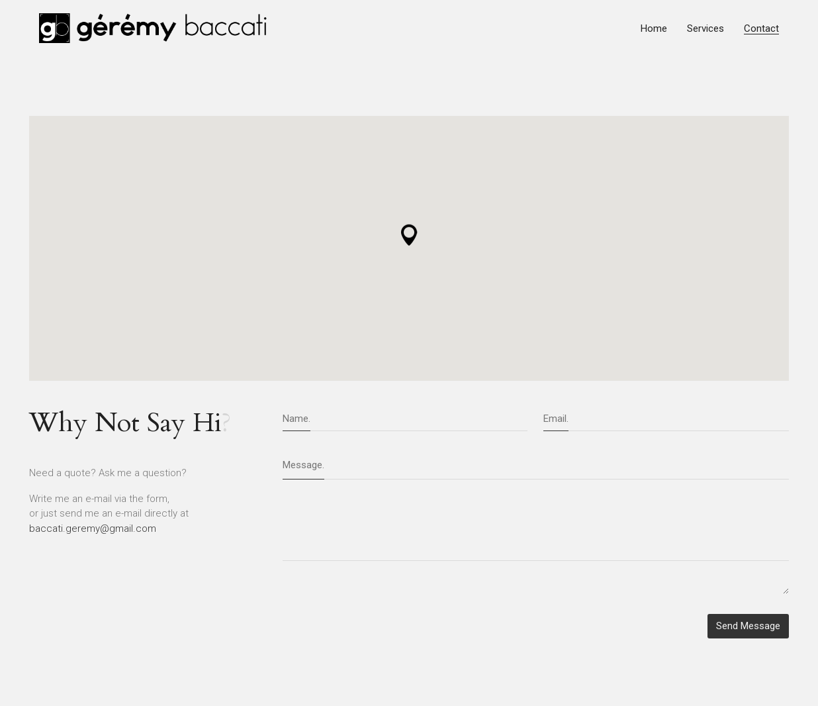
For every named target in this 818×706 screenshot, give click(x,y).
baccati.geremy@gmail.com (92, 528)
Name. (296, 419)
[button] (409, 237)
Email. (555, 419)
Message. (303, 465)
